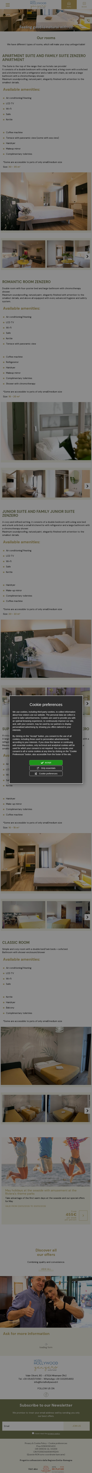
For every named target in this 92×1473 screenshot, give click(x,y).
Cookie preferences (46, 773)
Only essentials (46, 768)
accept (46, 762)
